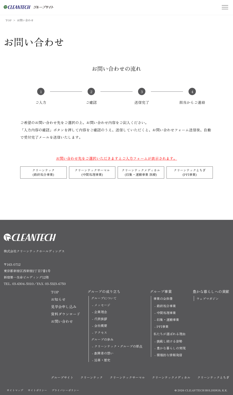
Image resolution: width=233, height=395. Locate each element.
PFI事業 (163, 326)
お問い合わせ (25, 20)
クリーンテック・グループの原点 (118, 346)
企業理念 (100, 312)
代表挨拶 (100, 319)
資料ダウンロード (65, 314)
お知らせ (58, 299)
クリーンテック (43, 172)
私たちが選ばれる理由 (169, 334)
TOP (8, 20)
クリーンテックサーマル (92, 172)
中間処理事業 (166, 313)
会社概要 (100, 325)
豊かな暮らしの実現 (171, 348)
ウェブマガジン (207, 298)
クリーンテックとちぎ (190, 172)
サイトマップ (15, 390)
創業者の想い (104, 353)
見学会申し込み (64, 306)
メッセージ (102, 305)
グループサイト (62, 377)
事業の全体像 (163, 298)
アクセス (100, 332)
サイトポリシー (37, 390)
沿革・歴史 (102, 360)
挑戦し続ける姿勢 (169, 341)
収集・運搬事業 (168, 320)
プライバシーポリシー (65, 390)
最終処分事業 (166, 306)
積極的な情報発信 (169, 355)
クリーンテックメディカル (141, 172)
